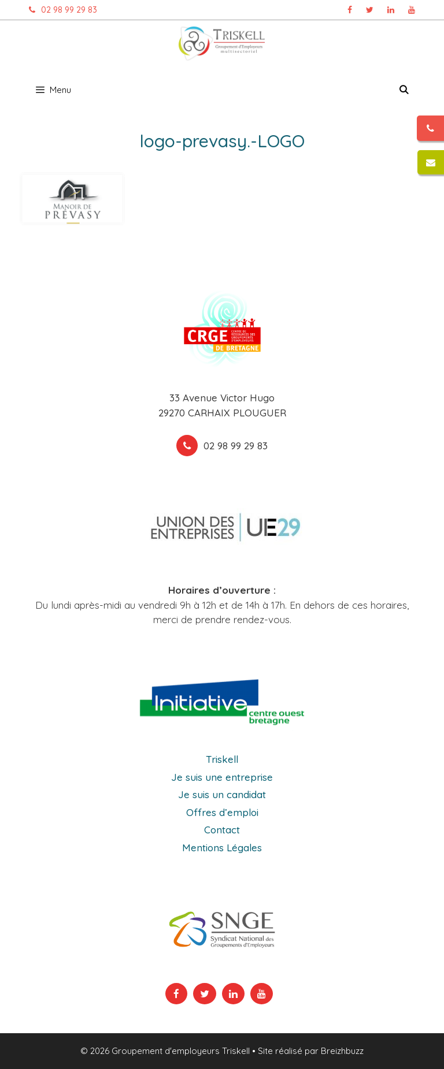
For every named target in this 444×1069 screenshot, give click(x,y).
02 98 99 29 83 (60, 10)
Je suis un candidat (222, 794)
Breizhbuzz (342, 1050)
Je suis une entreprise (222, 777)
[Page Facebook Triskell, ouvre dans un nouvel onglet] (350, 10)
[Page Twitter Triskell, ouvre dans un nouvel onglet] (369, 10)
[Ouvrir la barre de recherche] (404, 90)
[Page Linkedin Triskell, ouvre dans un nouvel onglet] (391, 10)
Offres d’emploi (222, 812)
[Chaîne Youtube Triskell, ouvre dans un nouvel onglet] (411, 10)
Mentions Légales (222, 847)
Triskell (222, 759)
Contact (222, 830)
